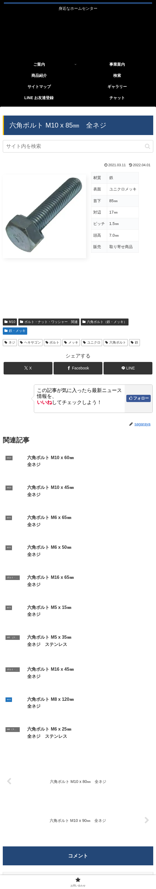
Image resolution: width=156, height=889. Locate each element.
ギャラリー (128, 861)
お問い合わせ (116, 869)
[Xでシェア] (28, 368)
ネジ (9, 342)
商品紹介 (78, 861)
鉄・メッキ (15, 331)
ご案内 (27, 861)
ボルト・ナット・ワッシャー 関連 (49, 322)
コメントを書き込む (78, 729)
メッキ (71, 342)
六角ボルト (115, 342)
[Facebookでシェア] (78, 368)
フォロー (141, 398)
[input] (78, 146)
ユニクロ (91, 342)
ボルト (53, 342)
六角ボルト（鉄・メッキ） (104, 322)
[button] (147, 146)
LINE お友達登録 (40, 869)
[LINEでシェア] (128, 368)
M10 (9, 322)
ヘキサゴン (30, 342)
